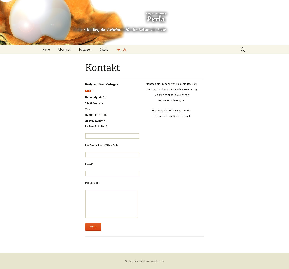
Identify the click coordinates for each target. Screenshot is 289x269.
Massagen (85, 49)
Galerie (104, 49)
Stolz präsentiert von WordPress (144, 261)
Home (46, 49)
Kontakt (121, 49)
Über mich (64, 49)
